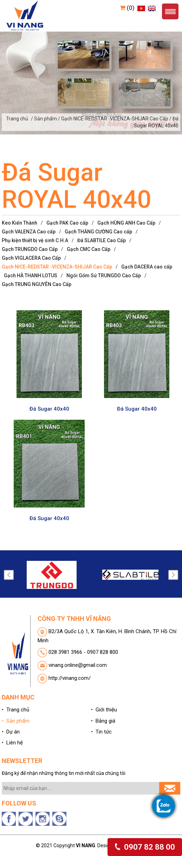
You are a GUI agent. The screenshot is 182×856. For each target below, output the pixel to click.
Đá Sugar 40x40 (49, 409)
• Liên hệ (12, 742)
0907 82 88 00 (145, 847)
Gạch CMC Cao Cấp (88, 249)
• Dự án (11, 732)
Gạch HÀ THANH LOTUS (30, 275)
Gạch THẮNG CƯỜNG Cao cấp (98, 231)
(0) (127, 7)
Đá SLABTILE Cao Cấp (101, 240)
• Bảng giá (103, 721)
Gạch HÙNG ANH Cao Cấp (126, 223)
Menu (170, 11)
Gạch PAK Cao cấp (67, 223)
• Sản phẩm (16, 721)
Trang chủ (17, 118)
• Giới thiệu (104, 709)
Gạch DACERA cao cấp (146, 267)
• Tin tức (101, 732)
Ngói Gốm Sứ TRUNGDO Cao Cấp (103, 275)
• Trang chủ (15, 709)
